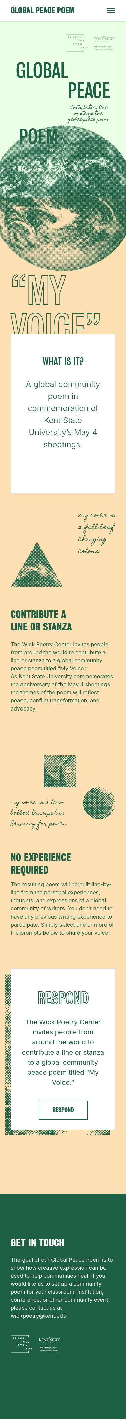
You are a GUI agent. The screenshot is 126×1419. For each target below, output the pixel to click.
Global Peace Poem (43, 10)
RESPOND (63, 1109)
